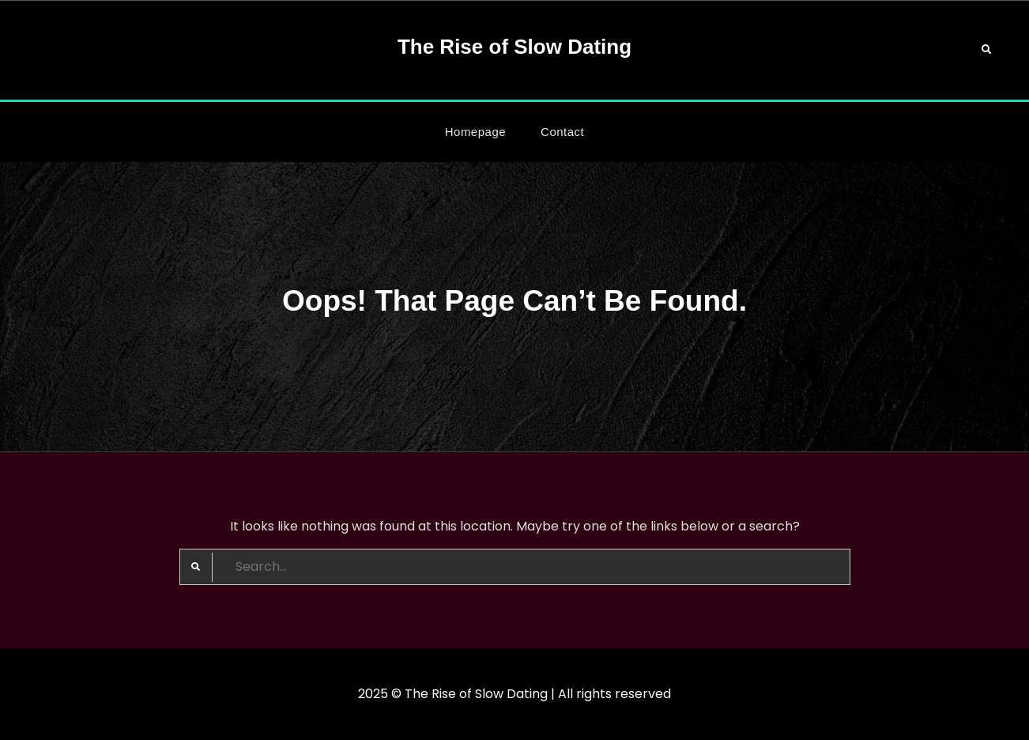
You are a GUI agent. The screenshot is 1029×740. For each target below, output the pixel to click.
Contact (562, 131)
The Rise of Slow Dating (514, 47)
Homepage (475, 131)
